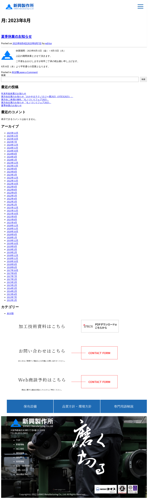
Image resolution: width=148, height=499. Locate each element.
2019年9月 (12, 246)
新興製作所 (16, 7)
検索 (3, 75)
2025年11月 (12, 136)
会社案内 (20, 457)
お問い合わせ (22, 470)
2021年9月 (12, 216)
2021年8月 (12, 219)
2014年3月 (12, 288)
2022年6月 (12, 192)
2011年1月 (12, 300)
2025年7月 (12, 142)
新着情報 (20, 444)
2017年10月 (12, 270)
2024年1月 (12, 160)
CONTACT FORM (99, 353)
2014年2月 (12, 291)
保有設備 (20, 452)
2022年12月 (12, 178)
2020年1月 (12, 237)
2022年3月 (12, 201)
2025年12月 (12, 133)
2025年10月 (12, 139)
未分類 (15, 72)
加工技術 (20, 448)
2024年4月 (12, 157)
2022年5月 (12, 195)
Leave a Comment (28, 72)
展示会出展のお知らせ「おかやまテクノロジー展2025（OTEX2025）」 (37, 96)
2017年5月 (12, 279)
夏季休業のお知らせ (16, 36)
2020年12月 (12, 225)
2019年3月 (12, 249)
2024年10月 (12, 151)
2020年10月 (12, 231)
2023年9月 (12, 169)
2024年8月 (12, 154)
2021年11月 (12, 210)
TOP (18, 440)
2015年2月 (12, 285)
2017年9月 (12, 273)
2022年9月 (12, 186)
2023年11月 (12, 166)
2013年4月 (12, 294)
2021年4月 (12, 222)
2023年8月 (12, 172)
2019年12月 (12, 240)
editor (48, 43)
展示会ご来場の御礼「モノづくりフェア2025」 (25, 99)
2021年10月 (12, 213)
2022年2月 (12, 204)
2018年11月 (12, 258)
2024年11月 (12, 148)
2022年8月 (12, 189)
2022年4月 (12, 198)
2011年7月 (12, 297)
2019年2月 (12, 252)
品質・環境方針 (23, 465)
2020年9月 (12, 234)
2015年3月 (12, 282)
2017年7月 (12, 276)
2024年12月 (12, 145)
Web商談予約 (22, 474)
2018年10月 (12, 261)
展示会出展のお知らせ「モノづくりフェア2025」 (26, 102)
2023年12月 (12, 163)
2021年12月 (12, 207)
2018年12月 (12, 255)
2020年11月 (12, 228)
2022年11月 (12, 181)
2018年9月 (12, 264)
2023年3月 (12, 175)
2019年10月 (12, 243)
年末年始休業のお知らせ (13, 93)
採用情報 (20, 461)
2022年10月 (12, 184)
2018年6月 (12, 267)
